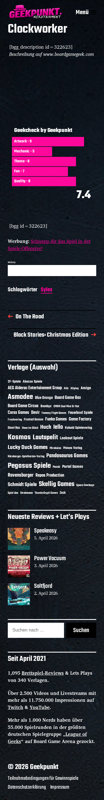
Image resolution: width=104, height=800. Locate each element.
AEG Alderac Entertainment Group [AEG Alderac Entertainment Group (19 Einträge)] (35, 388)
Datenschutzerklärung (27, 787)
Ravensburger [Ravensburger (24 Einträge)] (21, 475)
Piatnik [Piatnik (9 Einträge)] (56, 467)
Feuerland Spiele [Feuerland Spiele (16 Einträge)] (80, 413)
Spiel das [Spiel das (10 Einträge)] (13, 493)
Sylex (46, 290)
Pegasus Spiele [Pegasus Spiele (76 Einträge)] (29, 466)
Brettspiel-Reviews (43, 673)
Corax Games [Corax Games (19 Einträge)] (18, 412)
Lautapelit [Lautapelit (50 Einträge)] (45, 438)
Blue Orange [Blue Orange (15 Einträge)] (44, 398)
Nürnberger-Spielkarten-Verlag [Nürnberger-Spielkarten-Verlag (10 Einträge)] (26, 456)
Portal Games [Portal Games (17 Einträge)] (72, 467)
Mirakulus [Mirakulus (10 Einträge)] (55, 448)
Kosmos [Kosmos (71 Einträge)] (19, 437)
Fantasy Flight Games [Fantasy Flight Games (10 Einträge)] (54, 413)
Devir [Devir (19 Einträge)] (35, 412)
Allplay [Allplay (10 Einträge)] (74, 388)
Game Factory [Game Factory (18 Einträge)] (80, 419)
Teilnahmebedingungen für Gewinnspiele (43, 778)
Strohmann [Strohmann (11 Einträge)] (26, 492)
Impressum (59, 787)
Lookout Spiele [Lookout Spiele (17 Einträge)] (71, 438)
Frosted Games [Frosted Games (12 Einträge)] (33, 419)
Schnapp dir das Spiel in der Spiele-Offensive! (49, 244)
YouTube (40, 707)
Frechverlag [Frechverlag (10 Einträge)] (15, 419)
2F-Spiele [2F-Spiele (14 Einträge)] (14, 382)
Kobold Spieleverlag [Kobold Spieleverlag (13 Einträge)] (78, 428)
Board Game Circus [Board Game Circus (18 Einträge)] (23, 406)
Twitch (15, 707)
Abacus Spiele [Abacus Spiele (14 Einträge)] (32, 382)
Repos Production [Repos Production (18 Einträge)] (49, 475)
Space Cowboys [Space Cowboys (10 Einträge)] (85, 485)
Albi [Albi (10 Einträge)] (66, 388)
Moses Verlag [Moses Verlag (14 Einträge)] (72, 448)
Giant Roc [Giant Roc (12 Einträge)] (14, 427)
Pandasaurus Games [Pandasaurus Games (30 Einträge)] (67, 456)
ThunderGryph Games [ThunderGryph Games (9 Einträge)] (46, 493)
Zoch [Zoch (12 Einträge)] (63, 492)
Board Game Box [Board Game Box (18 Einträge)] (68, 397)
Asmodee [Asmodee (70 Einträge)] (20, 397)
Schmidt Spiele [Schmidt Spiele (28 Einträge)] (22, 485)
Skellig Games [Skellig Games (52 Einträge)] (56, 484)
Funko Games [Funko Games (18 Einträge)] (56, 419)
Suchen (81, 630)
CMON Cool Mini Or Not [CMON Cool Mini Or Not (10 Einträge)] (66, 406)
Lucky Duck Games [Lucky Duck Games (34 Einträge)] (28, 447)
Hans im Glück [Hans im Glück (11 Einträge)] (30, 427)
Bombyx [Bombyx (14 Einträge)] (46, 406)
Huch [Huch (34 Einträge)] (45, 427)
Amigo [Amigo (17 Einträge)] (86, 388)
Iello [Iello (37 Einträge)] (58, 427)
